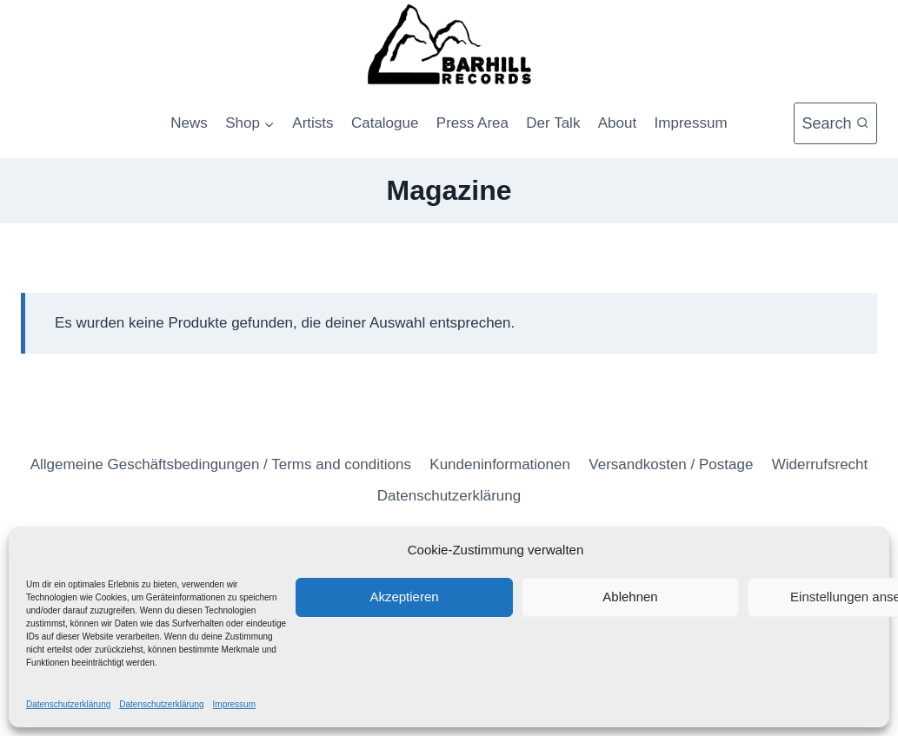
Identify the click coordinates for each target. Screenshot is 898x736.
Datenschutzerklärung (68, 704)
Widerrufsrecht (820, 464)
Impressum (234, 704)
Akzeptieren (403, 596)
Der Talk (553, 123)
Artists (312, 123)
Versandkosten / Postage (671, 464)
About (617, 123)
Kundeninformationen (499, 464)
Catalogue (385, 123)
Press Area (472, 123)
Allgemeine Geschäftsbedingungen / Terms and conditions (220, 464)
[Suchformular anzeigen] (835, 124)
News (189, 123)
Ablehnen (629, 596)
